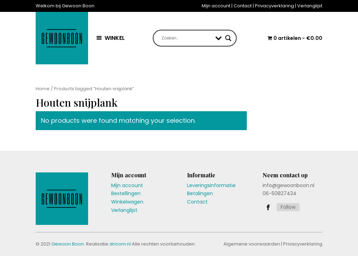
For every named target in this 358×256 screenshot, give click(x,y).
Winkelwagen (127, 201)
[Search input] (187, 38)
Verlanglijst (309, 5)
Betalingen (200, 193)
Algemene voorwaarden (251, 244)
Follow (288, 207)
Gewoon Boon (67, 244)
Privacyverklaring (274, 5)
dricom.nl (120, 244)
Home (43, 88)
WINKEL (115, 38)
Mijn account (216, 5)
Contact (243, 5)
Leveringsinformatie (211, 185)
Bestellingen (126, 193)
